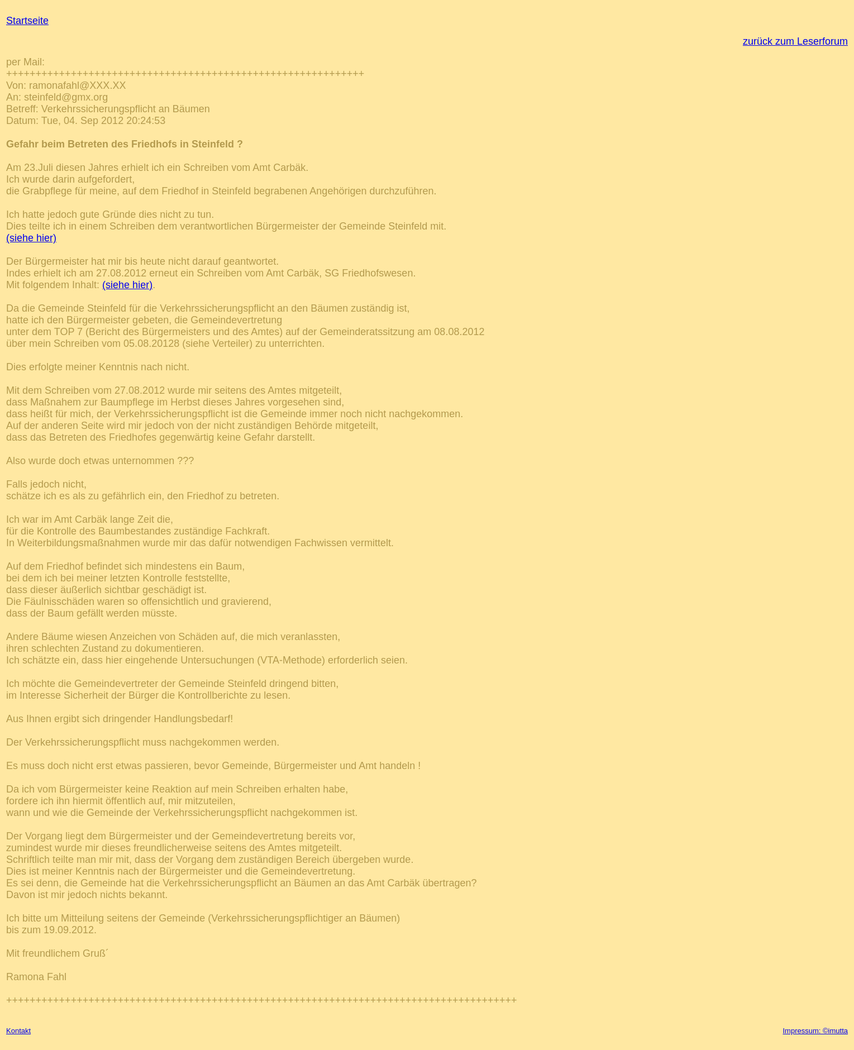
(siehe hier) (31, 238)
